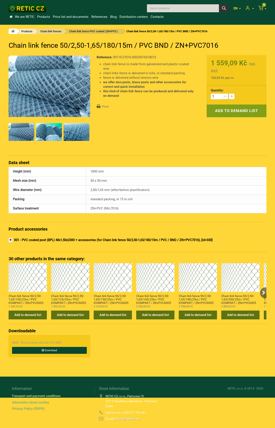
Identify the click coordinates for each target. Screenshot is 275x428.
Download (49, 350)
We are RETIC (24, 17)
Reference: (104, 57)
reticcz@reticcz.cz (126, 418)
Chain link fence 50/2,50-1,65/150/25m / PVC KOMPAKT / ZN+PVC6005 (111, 299)
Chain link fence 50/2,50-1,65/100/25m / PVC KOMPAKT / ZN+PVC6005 (26, 299)
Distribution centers (133, 17)
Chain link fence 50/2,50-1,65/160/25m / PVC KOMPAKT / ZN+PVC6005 (153, 299)
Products (43, 17)
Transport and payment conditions (36, 396)
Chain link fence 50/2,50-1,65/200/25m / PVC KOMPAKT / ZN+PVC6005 (238, 299)
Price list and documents (71, 17)
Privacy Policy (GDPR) (28, 408)
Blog (113, 17)
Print (105, 107)
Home (11, 17)
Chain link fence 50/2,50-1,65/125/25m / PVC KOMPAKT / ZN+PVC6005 (68, 299)
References (99, 17)
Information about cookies (30, 402)
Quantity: (217, 90)
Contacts (157, 17)
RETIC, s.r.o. (236, 388)
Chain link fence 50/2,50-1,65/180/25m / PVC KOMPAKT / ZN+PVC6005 (196, 299)
